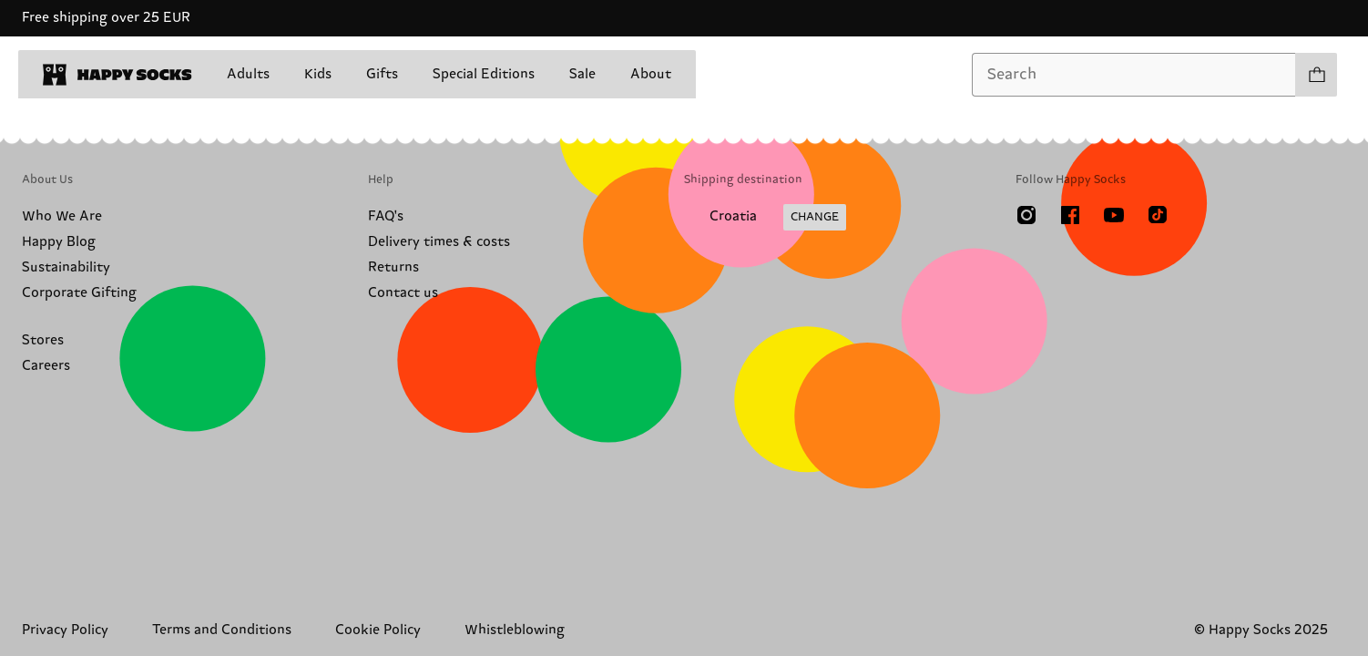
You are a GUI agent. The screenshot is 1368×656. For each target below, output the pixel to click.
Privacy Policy (65, 630)
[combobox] (1134, 75)
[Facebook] (1070, 215)
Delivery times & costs (439, 242)
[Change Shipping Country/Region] (765, 217)
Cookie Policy (378, 630)
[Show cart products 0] (1316, 75)
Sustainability (66, 267)
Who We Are (62, 216)
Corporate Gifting (79, 293)
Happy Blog (59, 242)
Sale (582, 74)
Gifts (382, 74)
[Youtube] (1114, 215)
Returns (393, 267)
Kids (318, 74)
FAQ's (385, 216)
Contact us (403, 293)
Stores (43, 340)
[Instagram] (1026, 215)
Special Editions (484, 74)
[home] (117, 75)
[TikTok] (1157, 215)
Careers (46, 366)
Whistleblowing (515, 630)
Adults (248, 74)
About (650, 74)
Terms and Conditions (221, 630)
